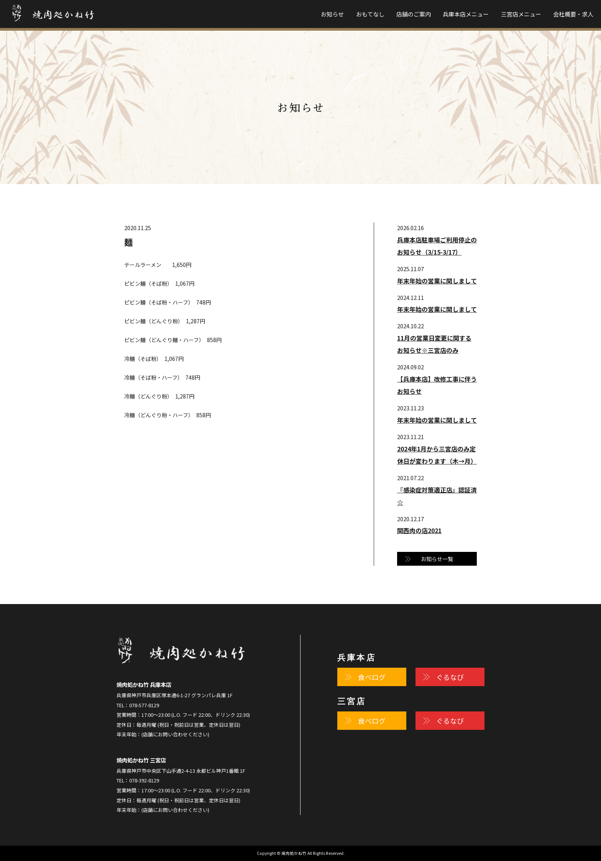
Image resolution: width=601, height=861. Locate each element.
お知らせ (332, 14)
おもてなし (370, 14)
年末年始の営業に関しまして (437, 280)
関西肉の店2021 (419, 530)
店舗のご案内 (413, 14)
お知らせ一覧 (437, 559)
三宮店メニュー (521, 14)
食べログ (372, 677)
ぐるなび (450, 677)
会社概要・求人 (573, 14)
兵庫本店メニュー (466, 14)
